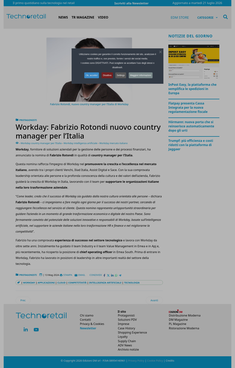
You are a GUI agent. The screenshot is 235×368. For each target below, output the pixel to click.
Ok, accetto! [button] (91, 75)
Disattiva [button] (107, 75)
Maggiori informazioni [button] (140, 75)
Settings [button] (121, 75)
